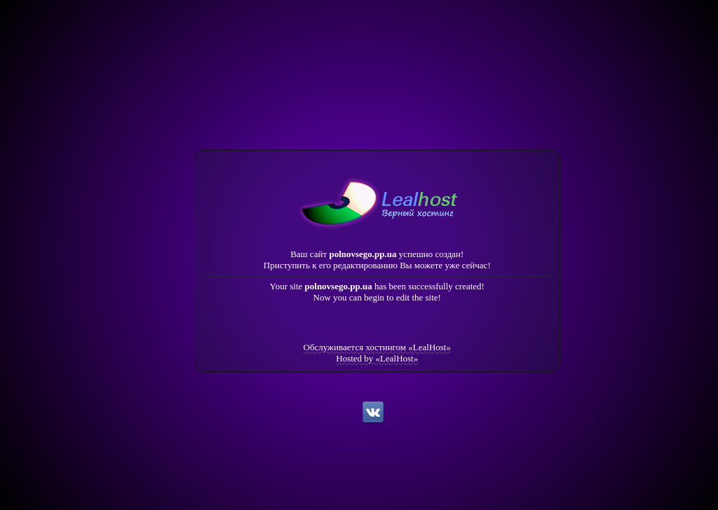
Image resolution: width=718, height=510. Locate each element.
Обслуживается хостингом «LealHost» (377, 347)
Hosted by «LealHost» (377, 358)
